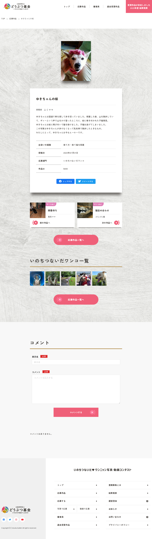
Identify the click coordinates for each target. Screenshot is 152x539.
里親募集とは (115, 484)
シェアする (67, 181)
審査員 (96, 6)
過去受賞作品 (113, 6)
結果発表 (113, 492)
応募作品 (81, 6)
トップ (67, 6)
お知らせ (113, 508)
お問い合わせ (115, 516)
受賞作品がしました (139, 6)
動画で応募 (85, 508)
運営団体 (113, 500)
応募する (61, 500)
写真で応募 (62, 508)
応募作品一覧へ (76, 239)
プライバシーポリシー (119, 524)
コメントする (76, 412)
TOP (3, 18)
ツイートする (87, 181)
